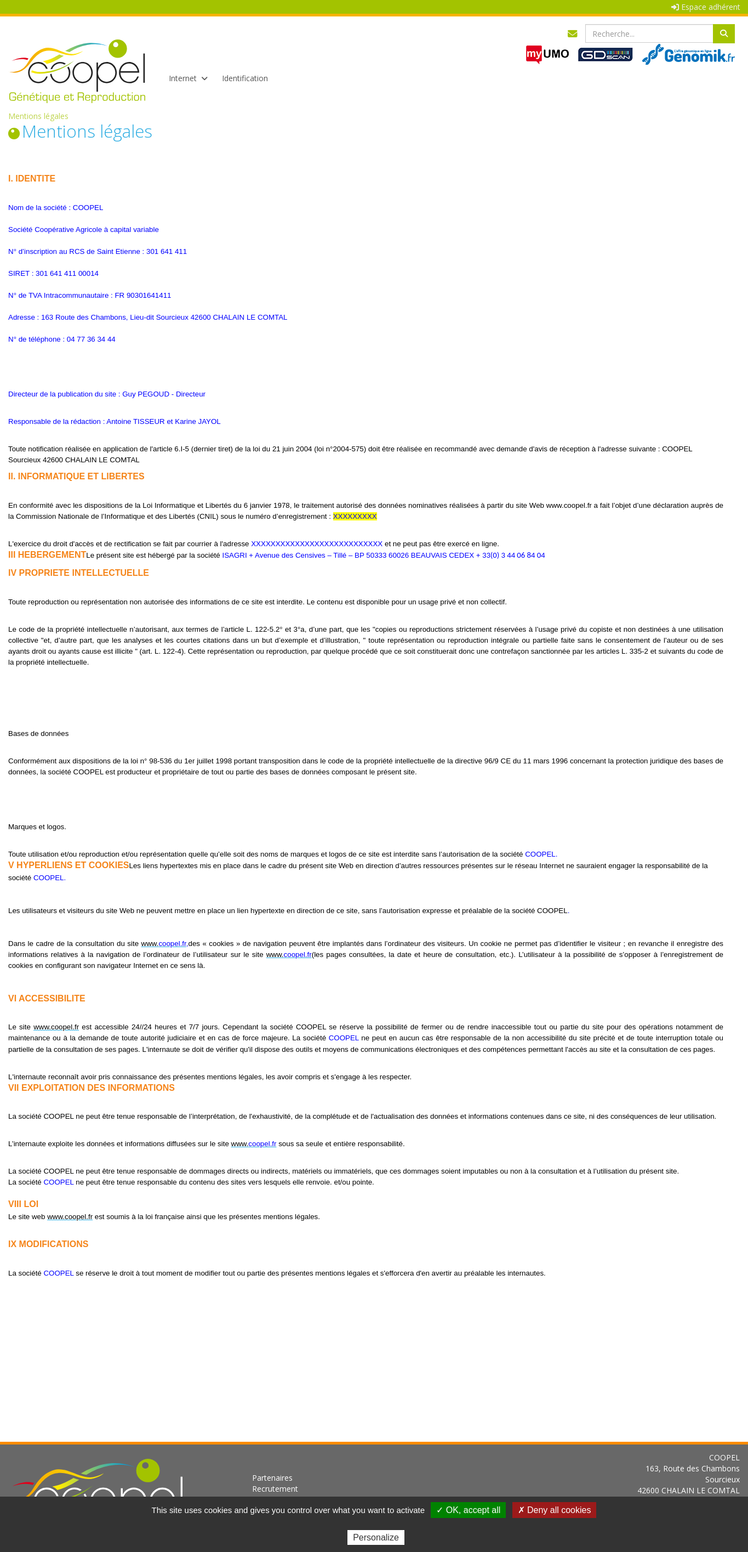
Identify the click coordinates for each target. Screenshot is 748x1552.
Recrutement (275, 1488)
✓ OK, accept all (468, 1510)
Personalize (376, 1537)
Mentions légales (38, 116)
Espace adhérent (705, 7)
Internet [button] (187, 78)
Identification (245, 78)
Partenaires (272, 1477)
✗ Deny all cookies (554, 1510)
